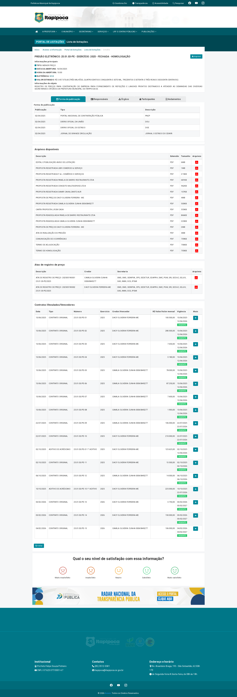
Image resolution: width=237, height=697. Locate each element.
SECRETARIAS (86, 31)
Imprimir (196, 56)
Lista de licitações (92, 50)
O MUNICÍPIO (68, 31)
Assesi (108, 693)
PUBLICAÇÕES (149, 31)
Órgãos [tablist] (124, 99)
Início (37, 50)
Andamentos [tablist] (177, 99)
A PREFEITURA (49, 31)
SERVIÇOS (103, 31)
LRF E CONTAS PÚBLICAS (125, 31)
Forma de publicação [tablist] (64, 99)
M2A (52, 76)
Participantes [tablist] (149, 99)
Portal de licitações (73, 50)
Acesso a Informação (52, 50)
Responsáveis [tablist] (97, 99)
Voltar (38, 546)
